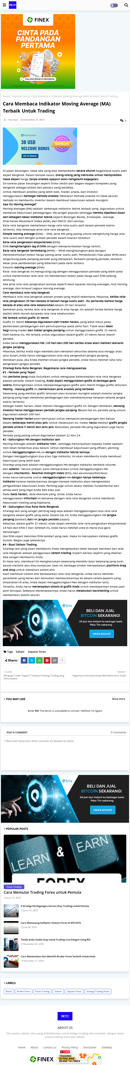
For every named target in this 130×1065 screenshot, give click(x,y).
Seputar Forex (20, 96)
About (34, 1047)
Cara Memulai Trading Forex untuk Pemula (42, 892)
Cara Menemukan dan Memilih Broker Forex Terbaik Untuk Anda (58, 956)
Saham (20, 651)
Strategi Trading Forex (97, 991)
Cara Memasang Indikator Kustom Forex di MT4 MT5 (51, 922)
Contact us (49, 1047)
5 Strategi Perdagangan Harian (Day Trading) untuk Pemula (55, 906)
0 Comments (118, 732)
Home (6, 96)
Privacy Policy (70, 1047)
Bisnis (9, 991)
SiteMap (107, 1047)
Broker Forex (23, 991)
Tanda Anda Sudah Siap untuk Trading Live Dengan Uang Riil (55, 939)
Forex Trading (42, 991)
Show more (118, 698)
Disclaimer (90, 1047)
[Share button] (62, 660)
